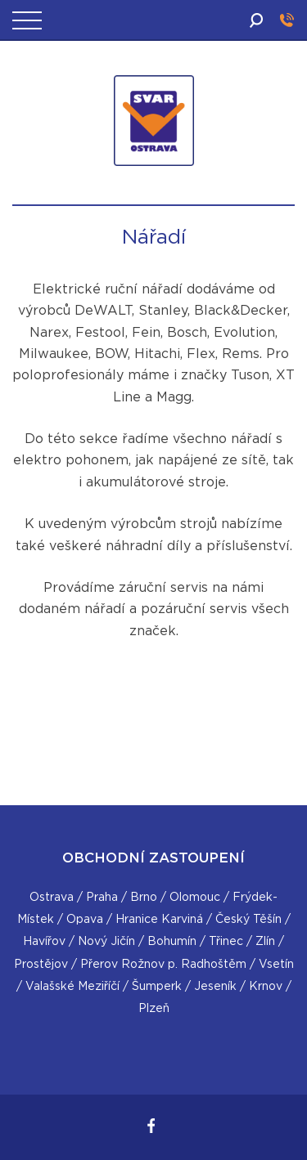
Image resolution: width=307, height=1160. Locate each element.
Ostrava (51, 897)
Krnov (265, 986)
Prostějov (41, 964)
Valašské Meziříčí (72, 986)
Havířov (44, 941)
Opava (84, 919)
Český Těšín (248, 919)
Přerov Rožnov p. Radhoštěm (163, 964)
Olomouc (194, 897)
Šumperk (157, 986)
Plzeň (153, 1008)
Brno (143, 897)
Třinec (226, 941)
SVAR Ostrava (157, 185)
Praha (102, 897)
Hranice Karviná (159, 919)
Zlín (265, 941)
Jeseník (215, 986)
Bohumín (171, 941)
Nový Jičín (106, 941)
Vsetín (276, 964)
